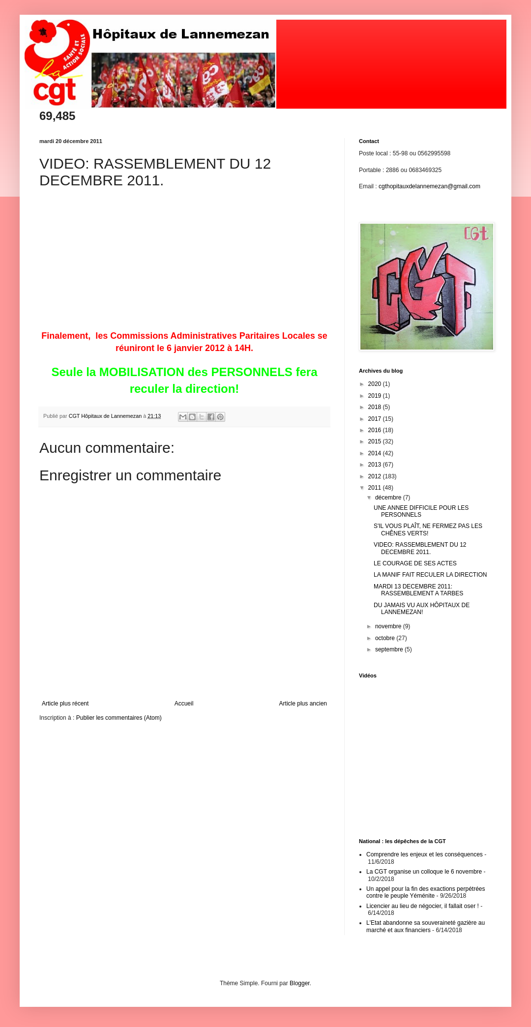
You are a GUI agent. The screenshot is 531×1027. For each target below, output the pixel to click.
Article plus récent (65, 703)
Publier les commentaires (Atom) (119, 717)
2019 (375, 395)
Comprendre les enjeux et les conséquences (424, 854)
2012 (375, 476)
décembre (389, 497)
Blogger (300, 983)
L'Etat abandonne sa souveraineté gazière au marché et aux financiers (425, 926)
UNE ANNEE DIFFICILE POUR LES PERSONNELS (421, 511)
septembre (390, 649)
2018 (375, 407)
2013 (375, 464)
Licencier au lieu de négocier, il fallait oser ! (422, 906)
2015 (375, 441)
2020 (375, 384)
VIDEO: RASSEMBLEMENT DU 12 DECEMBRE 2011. (420, 548)
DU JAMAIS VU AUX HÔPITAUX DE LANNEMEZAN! (422, 609)
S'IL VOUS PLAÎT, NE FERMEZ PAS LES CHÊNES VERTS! (428, 529)
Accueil (184, 703)
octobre (385, 638)
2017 (375, 418)
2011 (375, 487)
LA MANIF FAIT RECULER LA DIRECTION (430, 574)
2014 (375, 453)
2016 (375, 430)
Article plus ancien (303, 703)
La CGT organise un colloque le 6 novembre (424, 871)
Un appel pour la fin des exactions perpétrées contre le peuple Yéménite (425, 892)
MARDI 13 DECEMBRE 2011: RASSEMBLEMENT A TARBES (418, 590)
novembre (389, 626)
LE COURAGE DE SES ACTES (415, 563)
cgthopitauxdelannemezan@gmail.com (429, 186)
